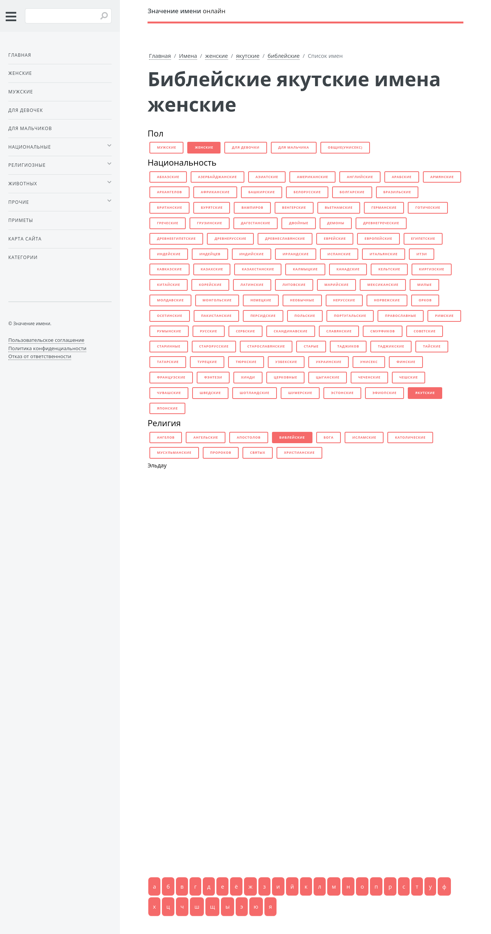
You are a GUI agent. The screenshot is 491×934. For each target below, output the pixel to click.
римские (444, 315)
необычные (302, 300)
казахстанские (258, 269)
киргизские (431, 269)
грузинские (209, 223)
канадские (347, 269)
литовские (293, 284)
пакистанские (216, 315)
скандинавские (291, 331)
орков (425, 300)
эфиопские (384, 393)
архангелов (169, 192)
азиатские (267, 177)
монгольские (217, 300)
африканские (215, 192)
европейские (378, 238)
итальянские (384, 254)
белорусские (307, 192)
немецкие (260, 300)
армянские (442, 177)
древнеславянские (285, 238)
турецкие (207, 362)
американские (312, 177)
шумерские (300, 393)
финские (405, 362)
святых (257, 452)
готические (427, 207)
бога (328, 437)
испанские (339, 254)
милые (424, 284)
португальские (350, 315)
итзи (421, 254)
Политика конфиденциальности (47, 348)
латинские (252, 284)
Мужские (20, 91)
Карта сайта (25, 239)
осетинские (169, 315)
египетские (423, 238)
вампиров (252, 207)
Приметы (20, 220)
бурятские (212, 207)
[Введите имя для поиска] (68, 15)
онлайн (186, 10)
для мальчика (293, 147)
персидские (263, 315)
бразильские (397, 192)
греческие (167, 223)
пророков (221, 452)
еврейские (335, 238)
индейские (169, 254)
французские (171, 377)
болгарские (352, 192)
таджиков (348, 346)
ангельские (205, 437)
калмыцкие (305, 269)
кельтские (389, 269)
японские (167, 408)
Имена (188, 55)
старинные (168, 346)
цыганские (327, 377)
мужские (166, 147)
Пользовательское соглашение (46, 340)
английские (360, 177)
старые (311, 346)
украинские (329, 362)
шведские (210, 393)
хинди (248, 377)
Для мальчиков (30, 128)
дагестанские (255, 223)
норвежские (387, 300)
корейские (210, 284)
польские (304, 315)
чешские (408, 377)
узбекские (286, 362)
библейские (283, 55)
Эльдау (157, 465)
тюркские (246, 362)
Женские (20, 73)
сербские (245, 331)
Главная (160, 55)
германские (384, 207)
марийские (336, 284)
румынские (169, 331)
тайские (432, 346)
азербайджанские (217, 177)
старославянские (266, 346)
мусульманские (174, 452)
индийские (251, 254)
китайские (168, 284)
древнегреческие (381, 223)
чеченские (369, 377)
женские (216, 55)
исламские (364, 437)
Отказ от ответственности (39, 356)
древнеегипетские (176, 238)
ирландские (296, 254)
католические (410, 437)
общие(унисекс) (345, 147)
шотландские (254, 393)
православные (400, 315)
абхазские (168, 177)
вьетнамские (339, 207)
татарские (168, 362)
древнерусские (230, 238)
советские (425, 331)
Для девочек (25, 110)
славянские (338, 331)
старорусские (213, 346)
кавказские (169, 269)
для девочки (245, 147)
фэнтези (213, 377)
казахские (211, 269)
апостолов (249, 437)
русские (208, 331)
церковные (285, 377)
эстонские (342, 393)
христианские (299, 452)
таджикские (391, 346)
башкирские (261, 192)
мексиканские (382, 284)
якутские (247, 55)
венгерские (294, 207)
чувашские (169, 393)
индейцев (210, 254)
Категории (22, 257)
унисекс (369, 362)
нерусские (344, 300)
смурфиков (382, 331)
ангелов (166, 437)
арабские (402, 177)
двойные (298, 223)
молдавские (170, 300)
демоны (336, 223)
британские (169, 207)
